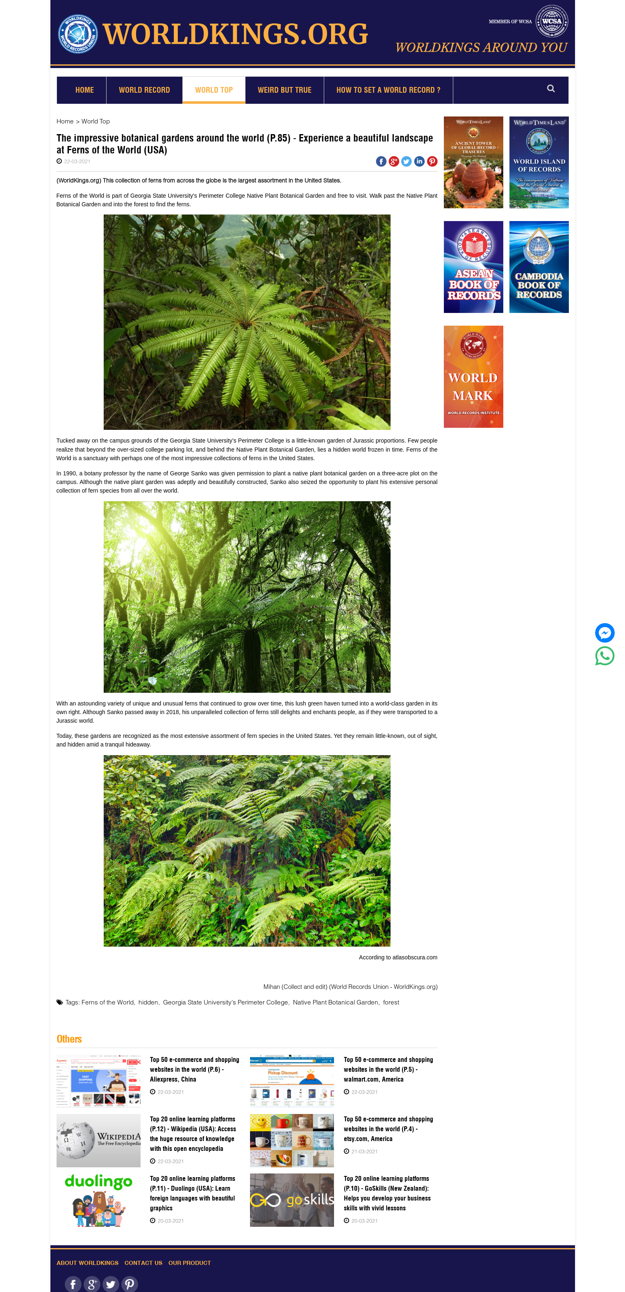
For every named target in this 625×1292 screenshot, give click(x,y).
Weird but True (284, 86)
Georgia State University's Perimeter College (218, 998)
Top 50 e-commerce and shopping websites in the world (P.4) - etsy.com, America (388, 1125)
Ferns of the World (106, 998)
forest (376, 998)
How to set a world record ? (388, 86)
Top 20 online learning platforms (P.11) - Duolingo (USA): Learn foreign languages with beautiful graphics (192, 1189)
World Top (214, 86)
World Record (144, 86)
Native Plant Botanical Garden (323, 998)
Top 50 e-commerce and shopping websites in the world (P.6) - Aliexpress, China (194, 1065)
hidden (144, 998)
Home (84, 86)
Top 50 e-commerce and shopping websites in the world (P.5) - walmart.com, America (388, 1065)
